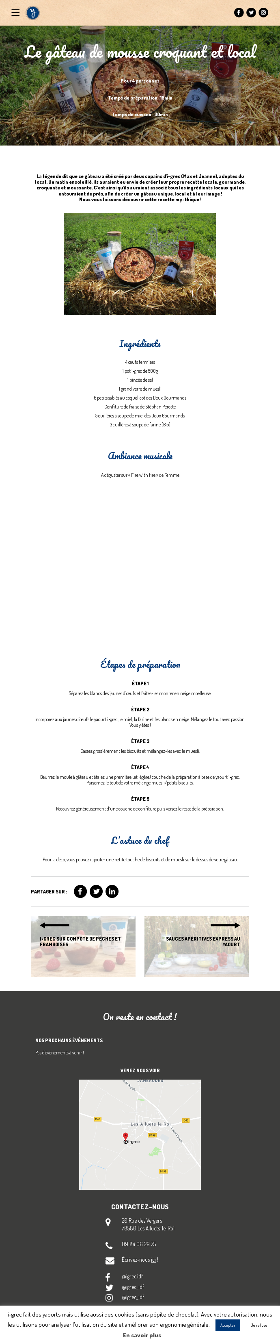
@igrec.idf (132, 1276)
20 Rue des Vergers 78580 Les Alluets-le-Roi (148, 1224)
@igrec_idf (133, 1286)
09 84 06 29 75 (139, 1244)
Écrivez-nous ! (140, 1259)
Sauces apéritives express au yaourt (203, 941)
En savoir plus (142, 1335)
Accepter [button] (227, 1325)
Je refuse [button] (259, 1325)
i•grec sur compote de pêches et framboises (80, 941)
